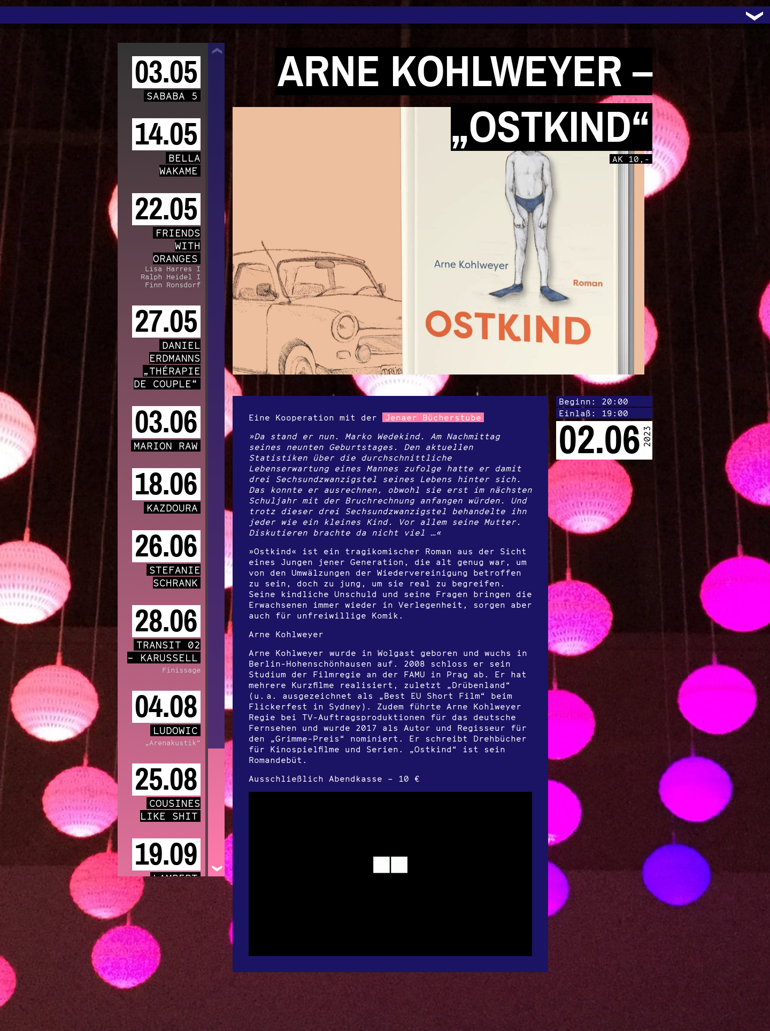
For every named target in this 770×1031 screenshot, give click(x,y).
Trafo (21, 15)
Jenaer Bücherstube (433, 417)
